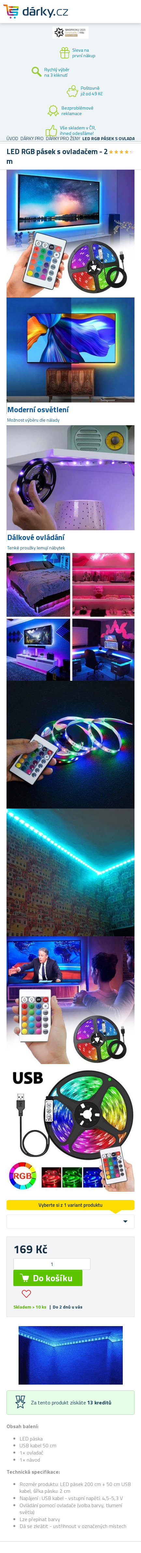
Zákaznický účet (96, 17)
